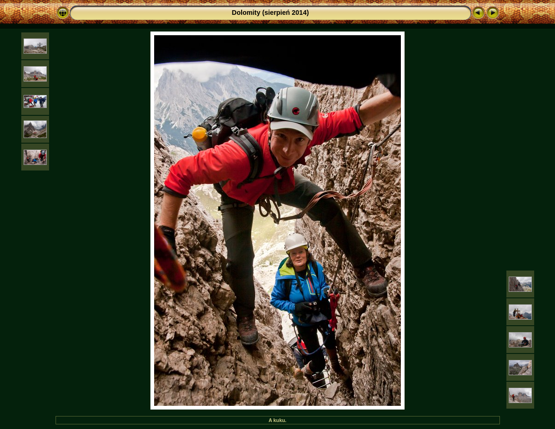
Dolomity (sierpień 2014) (270, 12)
